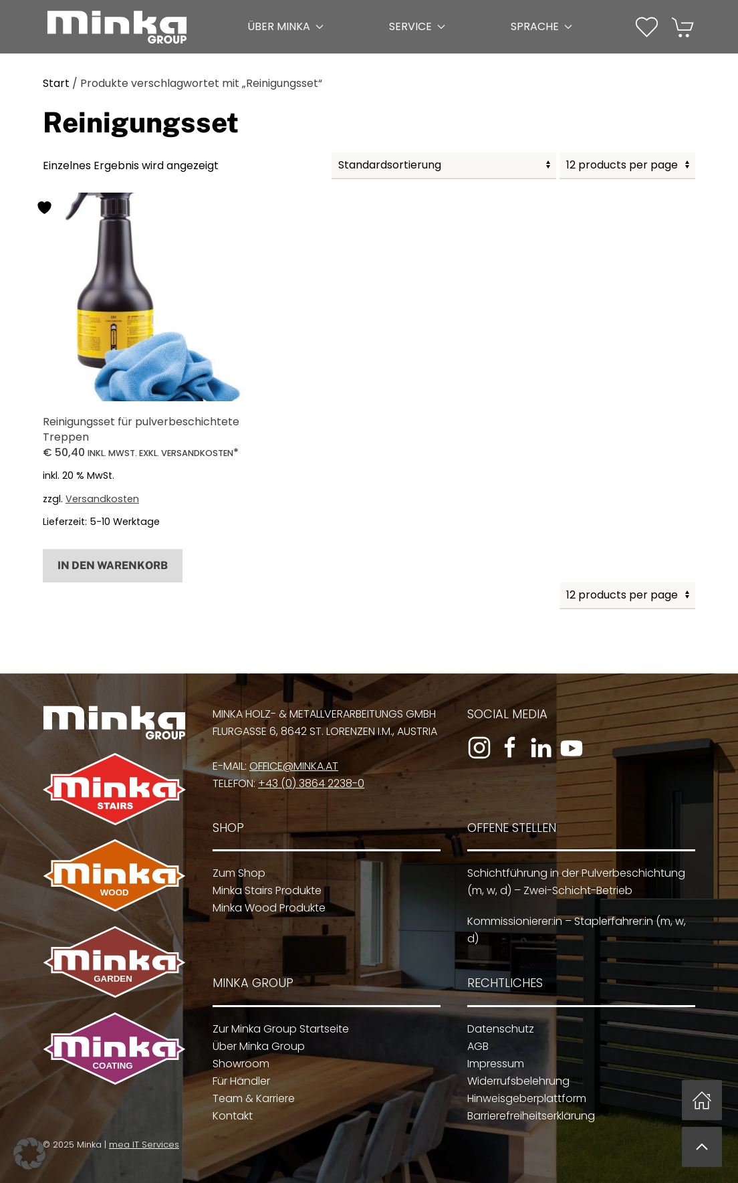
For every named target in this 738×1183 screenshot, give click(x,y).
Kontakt (228, 1115)
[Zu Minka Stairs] (110, 788)
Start (56, 83)
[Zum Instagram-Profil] (475, 748)
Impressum (490, 1063)
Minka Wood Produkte (264, 908)
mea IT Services (141, 1144)
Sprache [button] (541, 26)
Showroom (236, 1063)
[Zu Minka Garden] (110, 961)
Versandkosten (102, 499)
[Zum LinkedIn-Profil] (537, 748)
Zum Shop (234, 873)
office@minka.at (289, 766)
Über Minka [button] (285, 26)
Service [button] (417, 26)
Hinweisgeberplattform (521, 1098)
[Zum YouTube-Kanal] (568, 748)
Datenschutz (495, 1029)
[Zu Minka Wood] (110, 874)
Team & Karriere (249, 1098)
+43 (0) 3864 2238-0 (307, 783)
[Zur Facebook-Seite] (506, 748)
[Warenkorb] (683, 25)
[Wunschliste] (646, 25)
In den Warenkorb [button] (112, 565)
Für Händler (236, 1081)
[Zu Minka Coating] (110, 1047)
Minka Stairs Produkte (262, 890)
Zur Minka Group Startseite (276, 1029)
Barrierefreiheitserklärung (526, 1115)
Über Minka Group (254, 1046)
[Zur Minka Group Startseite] (110, 722)
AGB (472, 1046)
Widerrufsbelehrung (513, 1081)
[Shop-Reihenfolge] (444, 165)
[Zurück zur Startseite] (117, 26)
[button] (646, 27)
